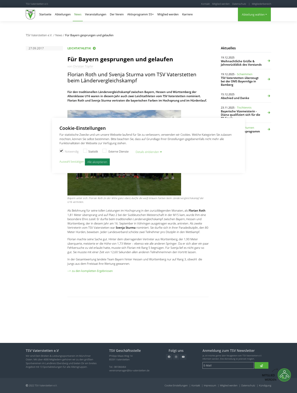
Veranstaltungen (95, 14)
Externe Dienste (115, 151)
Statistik (90, 151)
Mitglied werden (221, 4)
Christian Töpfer (83, 66)
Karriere (187, 14)
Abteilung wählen (253, 14)
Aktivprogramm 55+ (140, 14)
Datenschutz (239, 4)
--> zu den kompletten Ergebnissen (90, 271)
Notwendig (69, 151)
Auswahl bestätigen (71, 161)
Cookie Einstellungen (176, 385)
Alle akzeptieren (97, 162)
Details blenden (147, 152)
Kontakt (205, 4)
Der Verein (117, 14)
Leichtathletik (79, 48)
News (77, 14)
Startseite (45, 14)
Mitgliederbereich (261, 4)
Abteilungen (63, 14)
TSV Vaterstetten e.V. (37, 4)
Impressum (210, 385)
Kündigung (265, 385)
